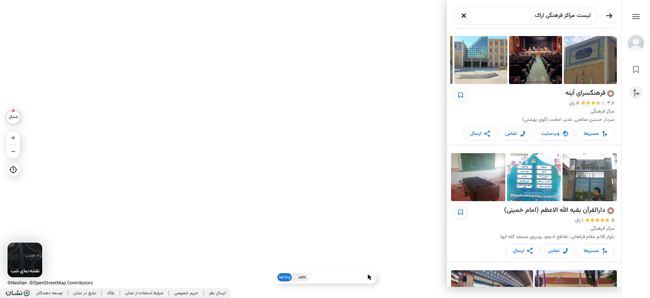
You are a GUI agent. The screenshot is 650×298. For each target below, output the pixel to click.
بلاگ (110, 293)
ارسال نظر (217, 293)
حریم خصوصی (186, 293)
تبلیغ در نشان (84, 293)
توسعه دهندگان (49, 293)
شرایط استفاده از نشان (144, 293)
